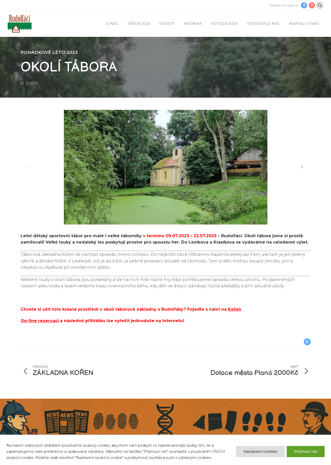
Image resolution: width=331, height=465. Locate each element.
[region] (165, 450)
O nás (112, 23)
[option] (166, 167)
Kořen (234, 309)
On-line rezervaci (40, 320)
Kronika (193, 23)
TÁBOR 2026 (138, 23)
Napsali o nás (304, 23)
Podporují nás (263, 23)
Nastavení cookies (260, 451)
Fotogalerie (224, 23)
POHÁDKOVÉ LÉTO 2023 (49, 52)
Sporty (167, 23)
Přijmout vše (305, 451)
